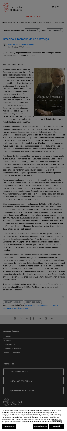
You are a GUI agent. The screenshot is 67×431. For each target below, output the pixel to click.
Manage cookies (9, 426)
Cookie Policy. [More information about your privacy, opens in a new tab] (56, 421)
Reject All (56, 426)
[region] (33, 419)
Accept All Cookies (40, 426)
